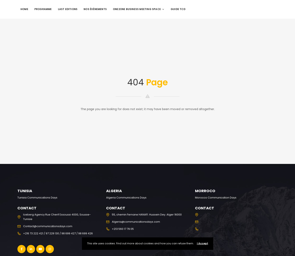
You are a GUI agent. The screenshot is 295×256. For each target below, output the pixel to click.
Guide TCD (178, 9)
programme (43, 9)
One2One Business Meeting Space (139, 9)
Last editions (68, 9)
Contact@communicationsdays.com (47, 226)
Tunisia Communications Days (37, 198)
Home (24, 9)
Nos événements (95, 9)
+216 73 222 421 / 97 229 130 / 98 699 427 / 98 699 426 (58, 233)
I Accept (202, 243)
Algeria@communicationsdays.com (136, 222)
